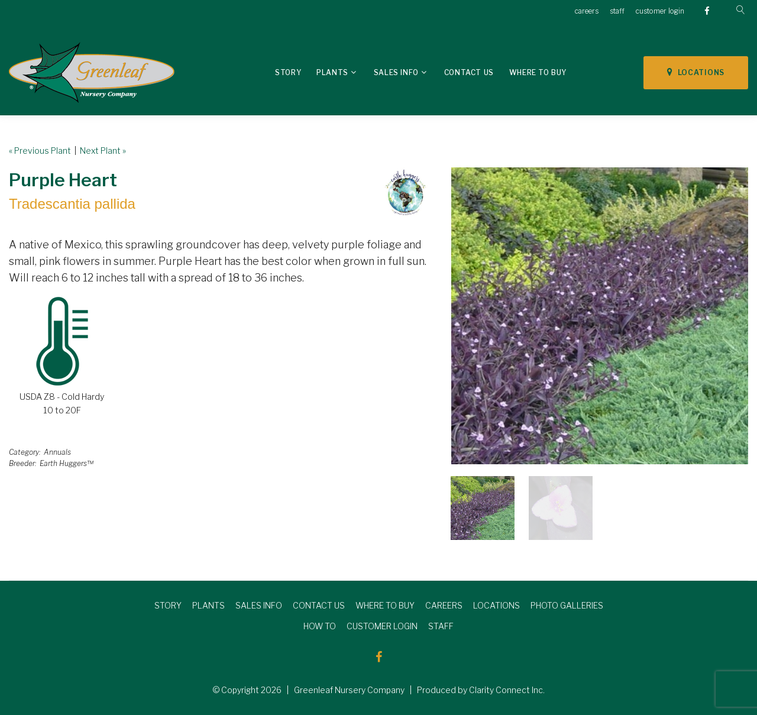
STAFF (441, 626)
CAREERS (443, 605)
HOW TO (319, 626)
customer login (660, 11)
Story (288, 72)
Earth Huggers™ (66, 463)
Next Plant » (103, 150)
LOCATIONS (695, 72)
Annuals (57, 452)
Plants (332, 72)
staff (617, 11)
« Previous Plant (40, 150)
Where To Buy (538, 72)
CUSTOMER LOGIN (382, 626)
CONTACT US (319, 605)
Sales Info (396, 72)
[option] (600, 315)
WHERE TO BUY (385, 605)
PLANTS (208, 605)
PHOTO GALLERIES (566, 605)
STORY (168, 605)
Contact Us (469, 72)
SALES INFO (258, 605)
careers (587, 11)
